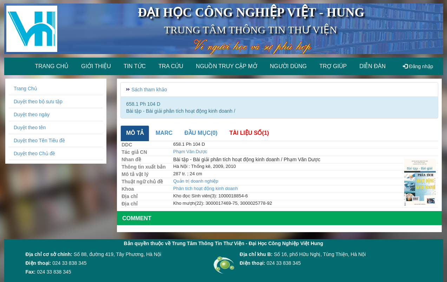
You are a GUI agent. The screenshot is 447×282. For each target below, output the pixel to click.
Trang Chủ (25, 88)
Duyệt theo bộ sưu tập (38, 101)
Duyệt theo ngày (32, 114)
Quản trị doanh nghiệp (195, 181)
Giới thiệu (96, 66)
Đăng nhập (418, 66)
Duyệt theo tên (30, 127)
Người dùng (288, 66)
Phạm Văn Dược (190, 151)
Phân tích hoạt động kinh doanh (205, 188)
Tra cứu (170, 66)
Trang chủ (52, 66)
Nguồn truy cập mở (226, 66)
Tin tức (135, 66)
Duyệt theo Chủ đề (34, 153)
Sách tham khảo (149, 89)
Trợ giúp (333, 66)
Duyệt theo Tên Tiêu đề (39, 140)
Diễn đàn (372, 66)
